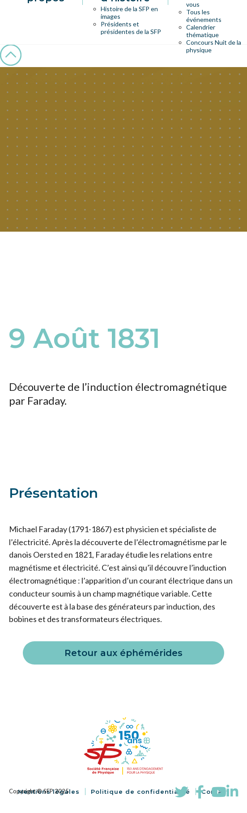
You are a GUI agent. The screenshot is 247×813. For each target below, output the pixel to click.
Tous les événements (203, 15)
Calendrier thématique (202, 30)
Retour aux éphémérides (123, 653)
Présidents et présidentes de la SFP (131, 27)
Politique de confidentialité (140, 791)
